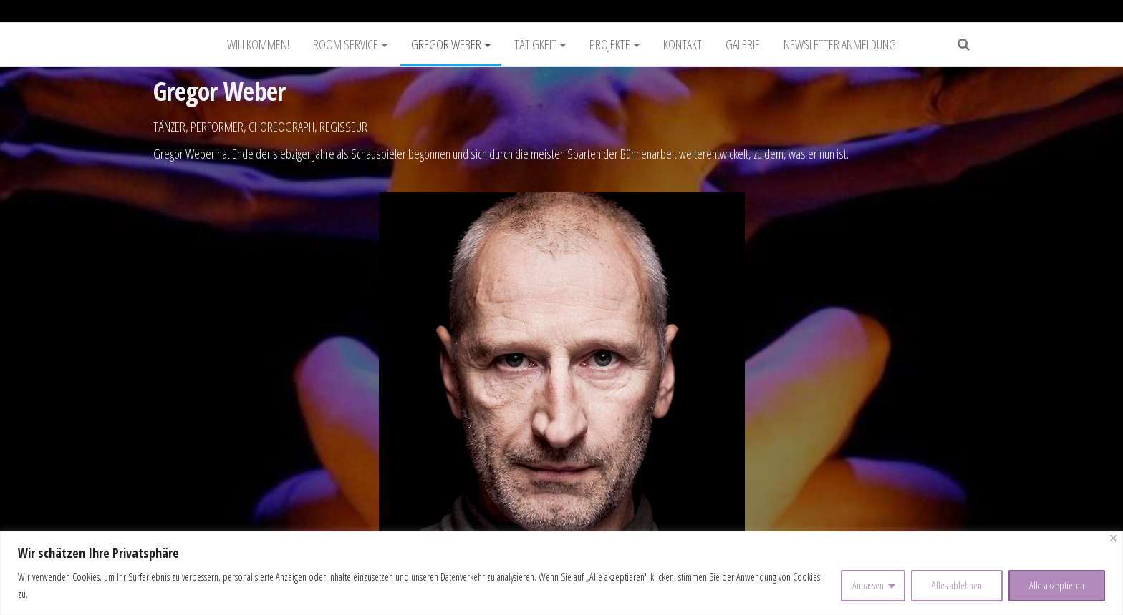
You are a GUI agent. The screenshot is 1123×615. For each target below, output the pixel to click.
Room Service (350, 44)
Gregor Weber (451, 44)
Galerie (743, 44)
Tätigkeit (540, 44)
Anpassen (868, 585)
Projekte (614, 44)
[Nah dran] (1113, 538)
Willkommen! (258, 44)
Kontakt (682, 44)
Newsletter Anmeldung (840, 44)
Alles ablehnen (957, 585)
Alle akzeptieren (1056, 585)
